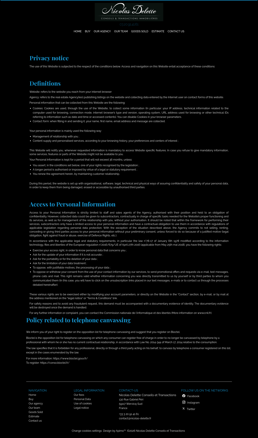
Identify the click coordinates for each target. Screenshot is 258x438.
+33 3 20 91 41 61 (129, 414)
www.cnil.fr (204, 313)
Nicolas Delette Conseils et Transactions (147, 395)
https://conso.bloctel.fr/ (55, 362)
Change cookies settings (87, 430)
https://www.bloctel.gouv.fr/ (70, 358)
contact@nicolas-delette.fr (135, 418)
